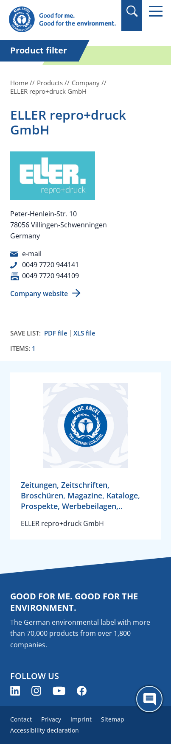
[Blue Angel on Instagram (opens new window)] (36, 691)
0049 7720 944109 (50, 275)
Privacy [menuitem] (51, 719)
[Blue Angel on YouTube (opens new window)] (59, 691)
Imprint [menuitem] (81, 719)
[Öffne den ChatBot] (149, 699)
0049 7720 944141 (50, 264)
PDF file (55, 333)
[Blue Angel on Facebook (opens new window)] (82, 691)
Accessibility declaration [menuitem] (44, 730)
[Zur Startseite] (62, 20)
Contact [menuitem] (21, 719)
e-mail (32, 253)
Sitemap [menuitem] (112, 719)
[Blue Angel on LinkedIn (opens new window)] (15, 691)
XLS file (84, 333)
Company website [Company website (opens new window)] (39, 293)
